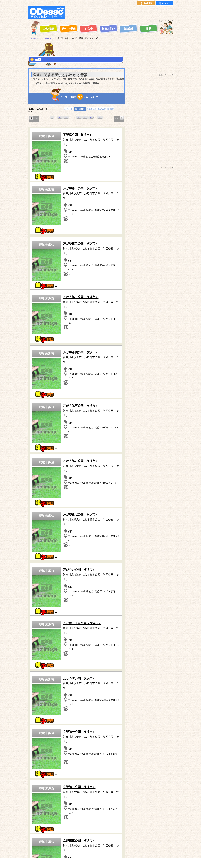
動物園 (111, 691)
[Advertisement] (120, 12)
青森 (46, 758)
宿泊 (77, 687)
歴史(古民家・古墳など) (77, 699)
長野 (38, 758)
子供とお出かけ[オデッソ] (97, 852)
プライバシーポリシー (68, 842)
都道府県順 (118, 109)
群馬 (68, 755)
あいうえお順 (60, 109)
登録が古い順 (105, 109)
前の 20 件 (36, 118)
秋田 (61, 758)
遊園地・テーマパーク (43, 687)
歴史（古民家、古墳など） (40, 785)
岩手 (53, 758)
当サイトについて (34, 842)
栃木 (76, 755)
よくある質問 (86, 842)
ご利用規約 (50, 842)
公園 (43, 695)
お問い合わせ (116, 842)
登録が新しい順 (89, 109)
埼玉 (45, 755)
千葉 (53, 755)
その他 (111, 703)
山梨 (31, 758)
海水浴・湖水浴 (111, 687)
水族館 (111, 699)
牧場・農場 (77, 703)
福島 (76, 758)
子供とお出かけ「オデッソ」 (95, 833)
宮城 (68, 758)
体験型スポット (77, 695)
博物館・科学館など (111, 695)
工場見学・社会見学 (43, 699)
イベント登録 (101, 842)
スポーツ (43, 691)
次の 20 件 (117, 118)
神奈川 (29, 755)
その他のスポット (97, 785)
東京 (38, 755)
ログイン (164, 3)
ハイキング (43, 703)
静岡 (83, 755)
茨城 (61, 755)
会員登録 (146, 3)
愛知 (91, 755)
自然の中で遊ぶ (77, 691)
